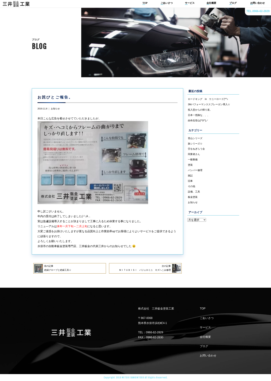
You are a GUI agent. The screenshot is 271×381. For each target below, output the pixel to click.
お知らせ (55, 108)
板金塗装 (193, 197)
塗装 (190, 164)
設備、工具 (194, 191)
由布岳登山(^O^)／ (198, 120)
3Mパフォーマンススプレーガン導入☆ (209, 104)
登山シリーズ (195, 138)
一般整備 (193, 159)
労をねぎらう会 (196, 148)
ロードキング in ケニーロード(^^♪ (208, 99)
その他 (191, 186)
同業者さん (194, 154)
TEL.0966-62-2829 (258, 11)
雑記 (190, 175)
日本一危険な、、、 (199, 115)
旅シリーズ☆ (195, 143)
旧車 (190, 181)
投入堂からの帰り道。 (200, 109)
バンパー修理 (195, 170)
